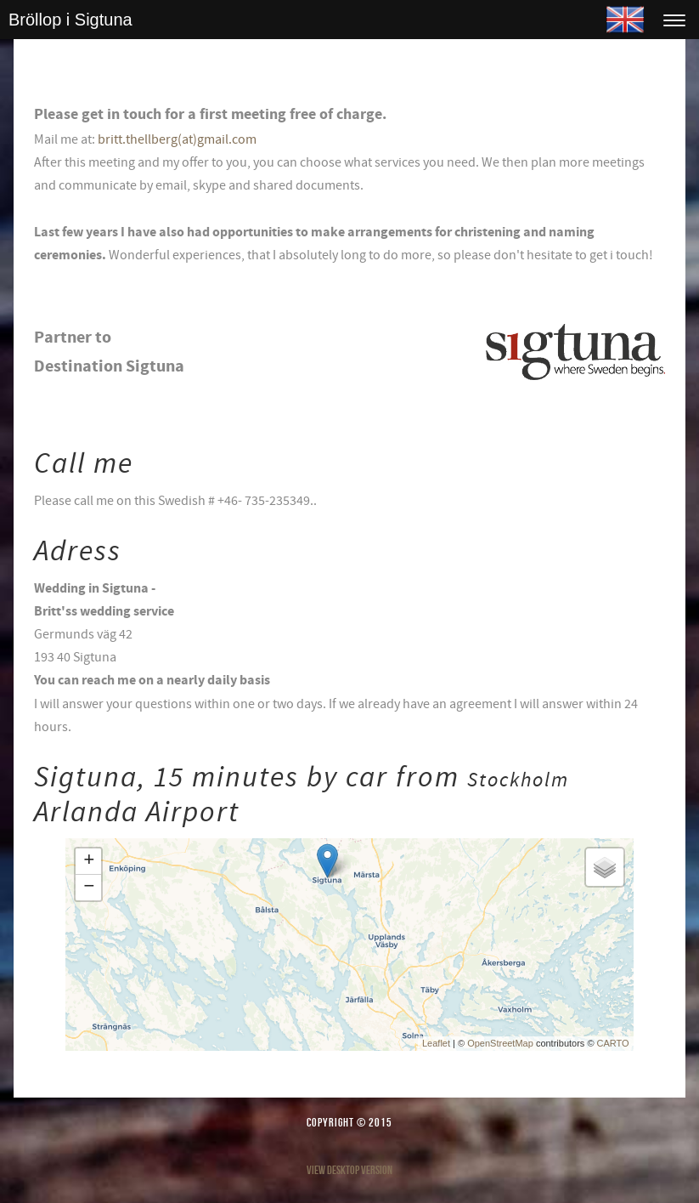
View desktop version (349, 1170)
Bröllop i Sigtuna (70, 19)
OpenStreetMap (500, 1043)
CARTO (613, 1043)
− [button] (88, 887)
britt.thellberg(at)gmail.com (177, 139)
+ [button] (88, 861)
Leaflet (436, 1043)
